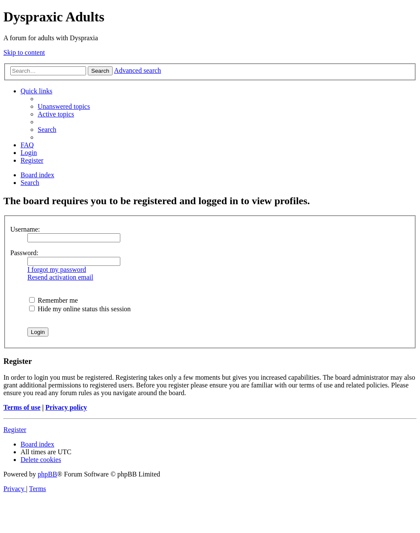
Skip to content (24, 52)
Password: (24, 252)
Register (14, 429)
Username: (25, 229)
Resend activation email (60, 277)
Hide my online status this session (80, 309)
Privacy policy (66, 407)
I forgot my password (56, 269)
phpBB (47, 474)
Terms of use (22, 407)
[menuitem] (64, 106)
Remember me (53, 300)
